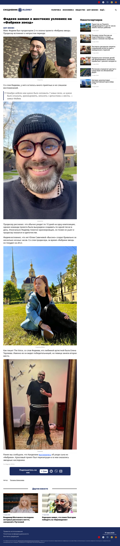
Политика (56, 10)
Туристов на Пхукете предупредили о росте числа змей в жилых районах (104, 26)
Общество (80, 10)
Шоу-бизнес (92, 10)
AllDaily (17, 10)
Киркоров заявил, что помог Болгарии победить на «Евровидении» (59, 518)
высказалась (45, 454)
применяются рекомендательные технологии (28, 540)
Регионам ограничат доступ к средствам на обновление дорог (104, 70)
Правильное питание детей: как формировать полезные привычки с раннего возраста (104, 59)
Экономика (68, 10)
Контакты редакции (11, 536)
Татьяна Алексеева (17, 480)
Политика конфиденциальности (16, 534)
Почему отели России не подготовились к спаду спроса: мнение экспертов (102, 37)
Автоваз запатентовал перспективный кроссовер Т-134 (103, 82)
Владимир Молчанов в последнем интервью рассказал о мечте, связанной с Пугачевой (18, 519)
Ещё (102, 10)
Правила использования (13, 531)
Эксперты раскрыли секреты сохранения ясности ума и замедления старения (103, 48)
